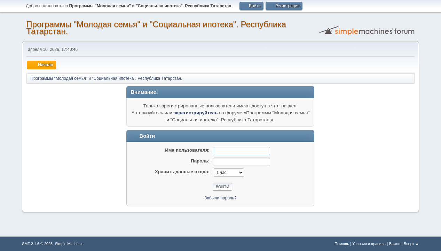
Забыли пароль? (220, 198)
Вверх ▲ (411, 244)
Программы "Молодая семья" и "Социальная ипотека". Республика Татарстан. (156, 28)
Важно (394, 244)
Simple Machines (69, 244)
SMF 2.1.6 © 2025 (37, 244)
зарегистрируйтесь (196, 112)
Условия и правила (369, 244)
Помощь (341, 244)
